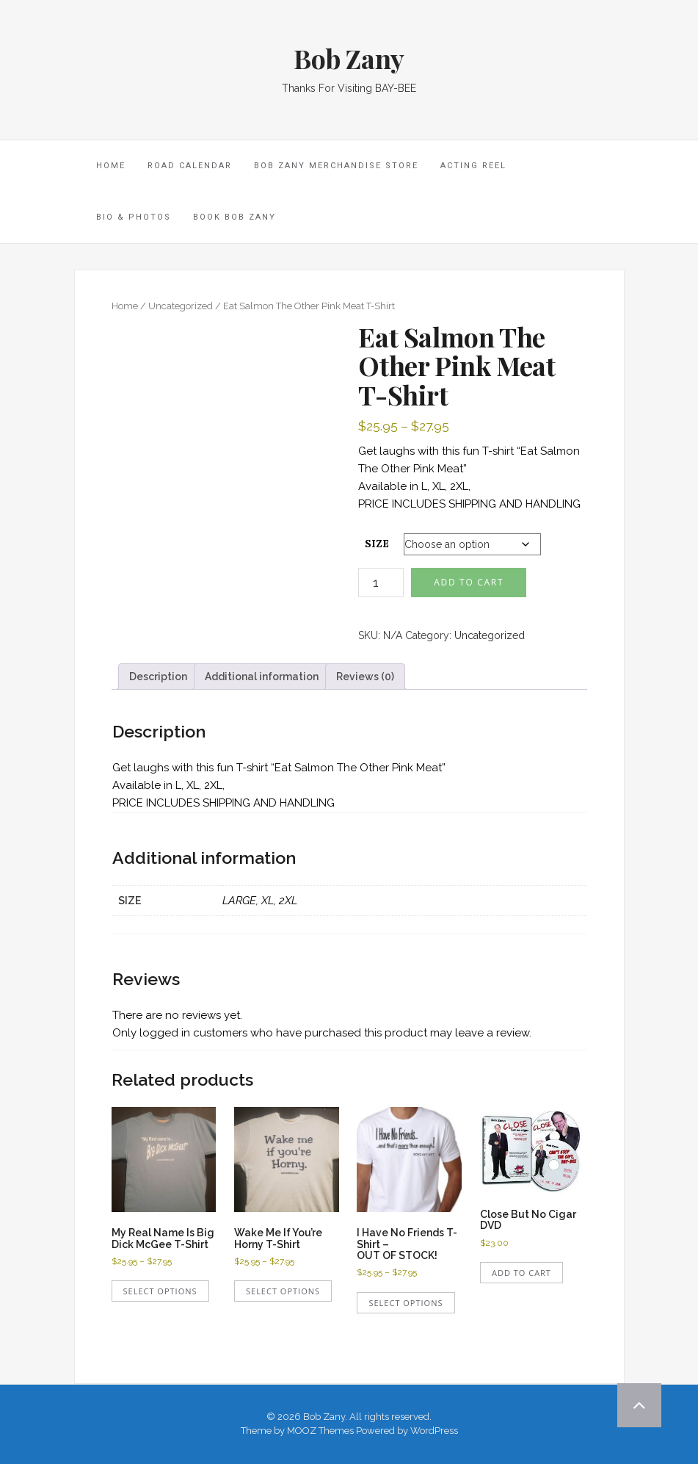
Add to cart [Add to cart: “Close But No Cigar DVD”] (521, 1272)
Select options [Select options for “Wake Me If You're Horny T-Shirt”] (283, 1291)
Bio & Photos (133, 217)
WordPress (434, 1430)
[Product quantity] (381, 582)
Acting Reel (473, 165)
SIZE (377, 543)
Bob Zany (349, 58)
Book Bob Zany (234, 217)
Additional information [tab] (262, 676)
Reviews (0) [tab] (365, 676)
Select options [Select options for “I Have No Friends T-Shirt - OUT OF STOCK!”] (405, 1302)
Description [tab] (158, 676)
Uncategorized (180, 305)
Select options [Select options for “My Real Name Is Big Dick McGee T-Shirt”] (160, 1291)
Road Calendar (190, 165)
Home (125, 305)
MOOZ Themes (320, 1430)
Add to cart (468, 582)
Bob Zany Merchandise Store (336, 165)
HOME (111, 165)
